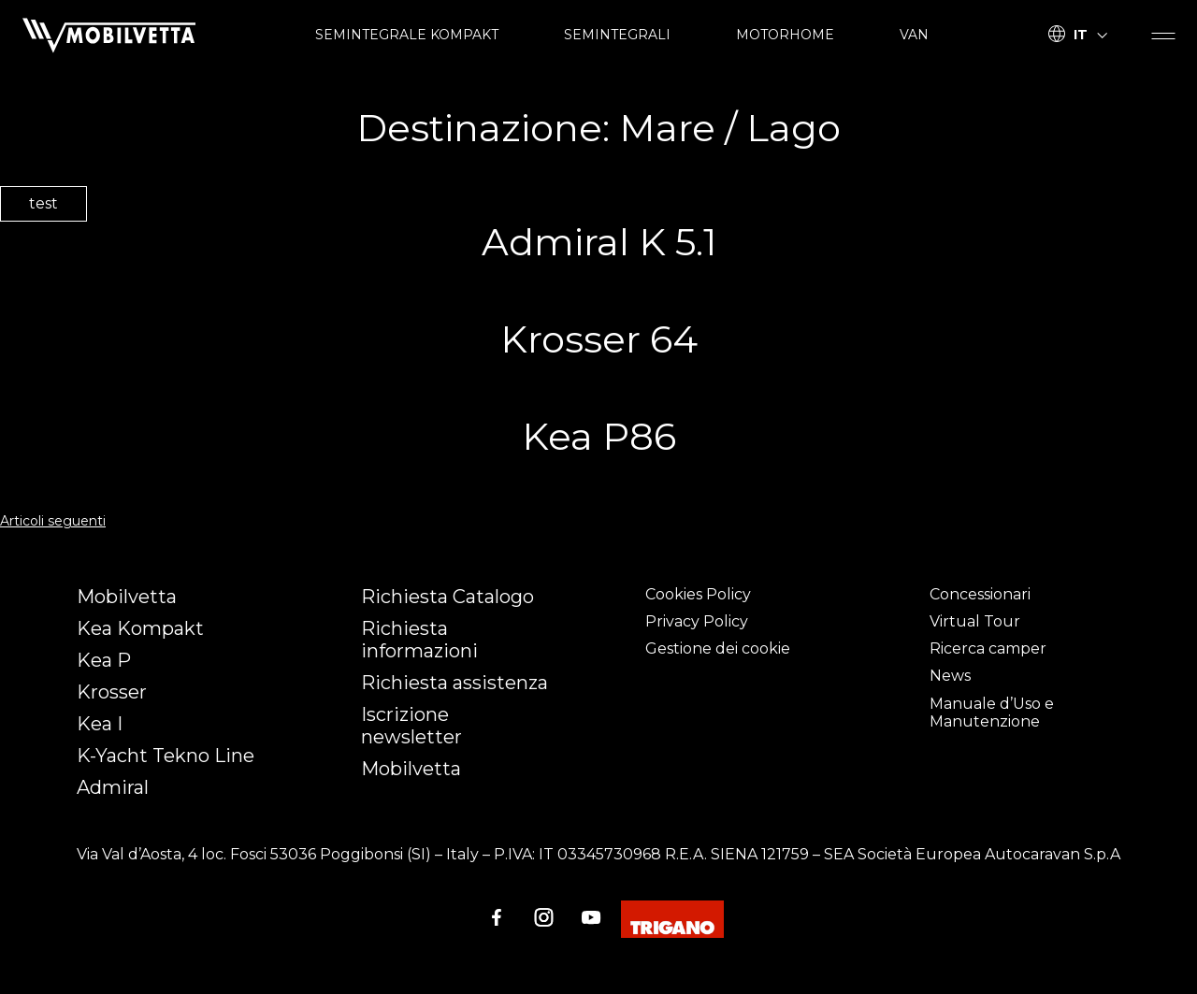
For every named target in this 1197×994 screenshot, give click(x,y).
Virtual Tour (975, 621)
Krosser (112, 692)
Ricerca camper (988, 648)
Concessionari (980, 594)
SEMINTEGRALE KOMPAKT (406, 34)
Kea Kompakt (140, 628)
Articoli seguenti (53, 520)
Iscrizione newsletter (411, 725)
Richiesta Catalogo (447, 596)
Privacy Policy (696, 621)
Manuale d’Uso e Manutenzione (992, 712)
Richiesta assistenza (454, 682)
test (43, 203)
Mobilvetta (127, 596)
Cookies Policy (698, 594)
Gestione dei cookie (717, 648)
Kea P (104, 660)
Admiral (113, 787)
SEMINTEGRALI (617, 34)
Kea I (100, 724)
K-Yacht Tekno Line (165, 755)
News (950, 675)
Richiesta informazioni (419, 639)
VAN (914, 34)
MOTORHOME (785, 34)
